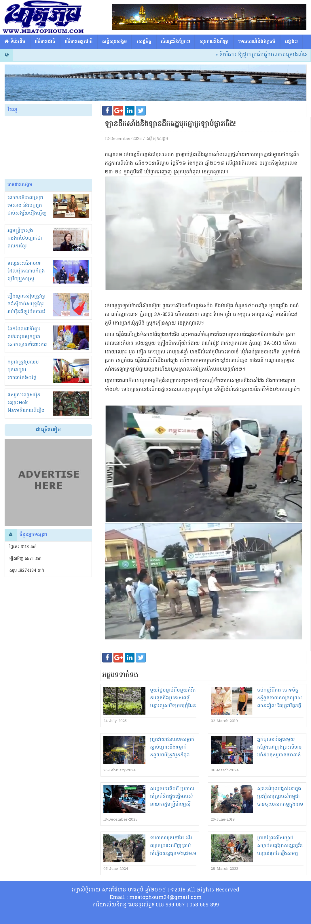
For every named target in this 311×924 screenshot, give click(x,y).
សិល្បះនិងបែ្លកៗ (175, 41)
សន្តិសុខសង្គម (114, 41)
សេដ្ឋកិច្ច (143, 41)
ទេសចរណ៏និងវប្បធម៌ (256, 41)
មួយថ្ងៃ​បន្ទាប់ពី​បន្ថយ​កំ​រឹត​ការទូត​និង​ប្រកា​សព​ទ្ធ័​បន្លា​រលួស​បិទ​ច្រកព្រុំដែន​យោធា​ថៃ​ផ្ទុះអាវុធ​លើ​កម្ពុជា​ (173, 706)
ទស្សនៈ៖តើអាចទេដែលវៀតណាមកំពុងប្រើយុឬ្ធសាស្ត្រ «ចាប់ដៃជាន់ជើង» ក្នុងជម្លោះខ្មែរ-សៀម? (27, 279)
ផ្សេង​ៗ (291, 41)
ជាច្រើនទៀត (48, 430)
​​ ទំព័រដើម (15, 41)
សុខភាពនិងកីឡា (214, 41)
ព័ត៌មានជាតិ (45, 41)
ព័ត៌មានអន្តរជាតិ (79, 41)
